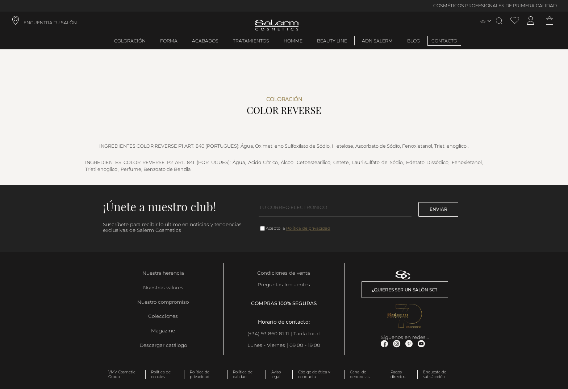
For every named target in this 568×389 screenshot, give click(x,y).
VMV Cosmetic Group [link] (121, 374)
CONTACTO (444, 41)
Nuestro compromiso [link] (163, 302)
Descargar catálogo (163, 345)
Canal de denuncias (359, 374)
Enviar (438, 209)
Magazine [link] (163, 330)
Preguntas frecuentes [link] (284, 284)
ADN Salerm (377, 41)
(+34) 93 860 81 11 (268, 333)
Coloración (130, 41)
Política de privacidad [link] (199, 374)
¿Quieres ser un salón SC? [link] (405, 289)
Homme (293, 41)
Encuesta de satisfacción (434, 374)
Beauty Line (332, 41)
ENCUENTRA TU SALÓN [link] (50, 22)
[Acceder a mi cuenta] (531, 21)
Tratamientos (251, 41)
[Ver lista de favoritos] (515, 21)
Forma (169, 41)
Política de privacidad (308, 228)
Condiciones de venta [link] (283, 273)
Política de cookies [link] (161, 374)
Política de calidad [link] (242, 374)
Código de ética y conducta (314, 374)
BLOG (413, 41)
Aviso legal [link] (276, 374)
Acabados (205, 41)
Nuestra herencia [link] (163, 273)
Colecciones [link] (163, 316)
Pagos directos (397, 374)
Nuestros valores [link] (163, 287)
